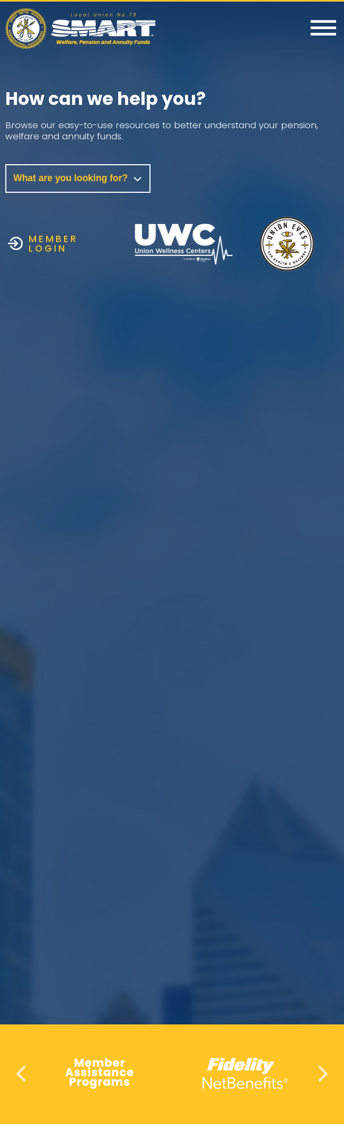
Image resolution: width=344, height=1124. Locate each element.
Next (321, 1073)
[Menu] (323, 28)
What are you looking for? (78, 178)
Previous (22, 1073)
